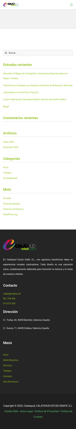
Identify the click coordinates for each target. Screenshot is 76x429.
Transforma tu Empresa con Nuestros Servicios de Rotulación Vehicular (38, 85)
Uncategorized (10, 178)
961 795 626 (9, 298)
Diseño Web (11, 411)
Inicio (5, 167)
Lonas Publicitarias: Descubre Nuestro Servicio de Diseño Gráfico (34, 99)
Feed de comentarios (13, 209)
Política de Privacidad (47, 411)
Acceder (7, 198)
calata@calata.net (12, 293)
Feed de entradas (11, 203)
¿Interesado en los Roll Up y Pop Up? (21, 92)
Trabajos (7, 172)
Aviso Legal (26, 411)
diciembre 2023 (10, 147)
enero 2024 (8, 142)
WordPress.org (10, 214)
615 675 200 (9, 303)
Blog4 (6, 106)
